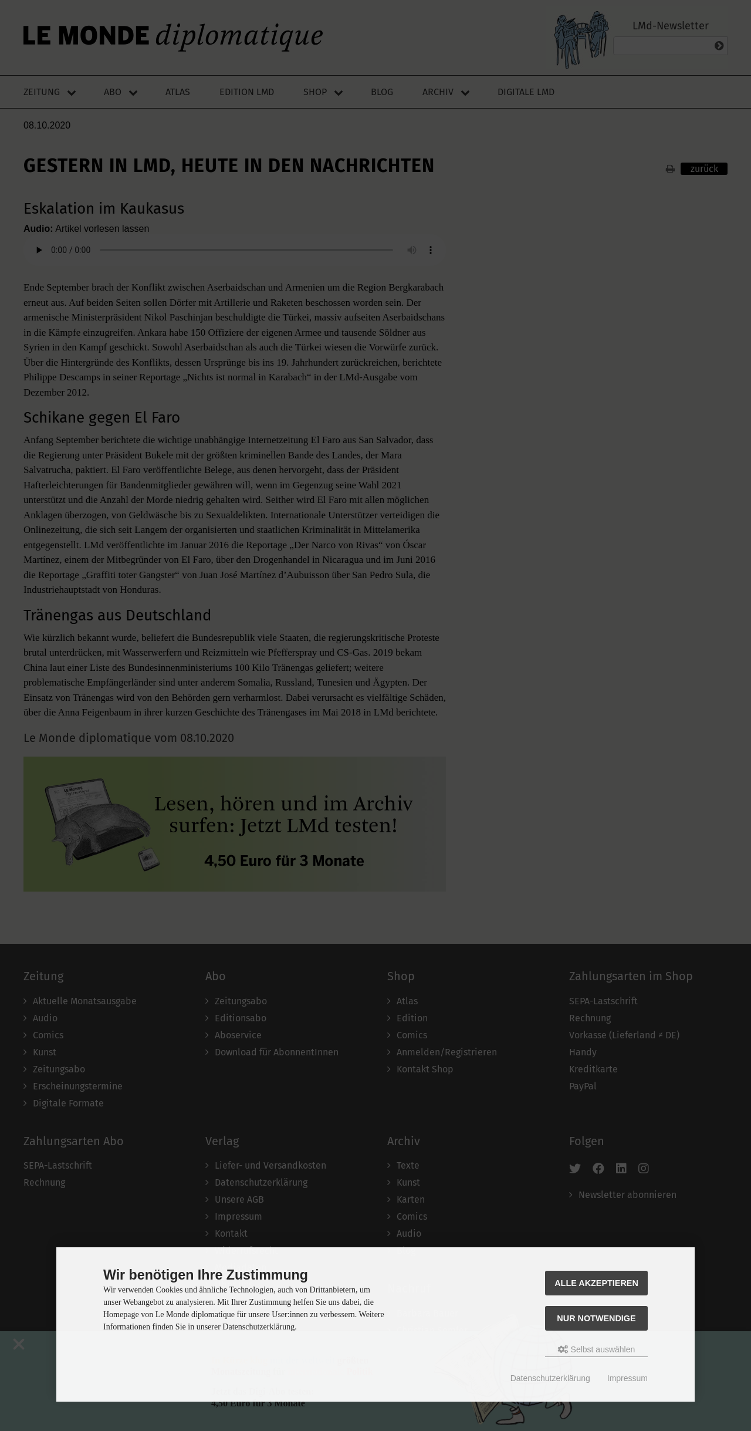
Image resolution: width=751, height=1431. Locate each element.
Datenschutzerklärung (550, 1378)
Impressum (627, 1378)
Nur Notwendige (596, 1318)
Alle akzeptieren (596, 1283)
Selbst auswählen (596, 1349)
